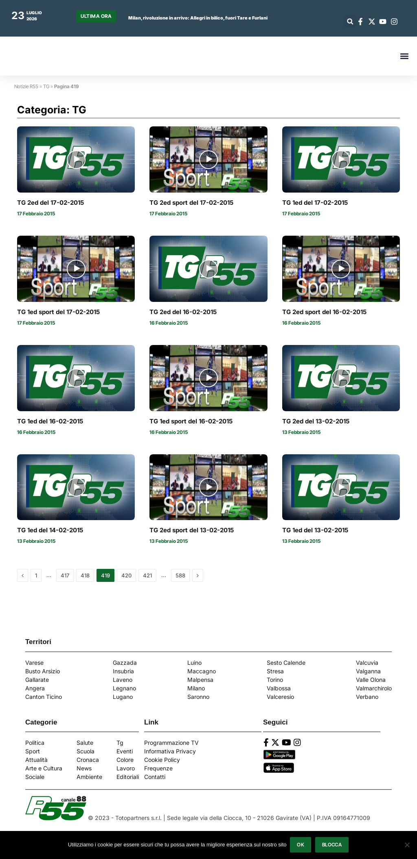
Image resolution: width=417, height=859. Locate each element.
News (84, 768)
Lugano (123, 696)
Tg (119, 742)
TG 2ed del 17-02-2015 (50, 202)
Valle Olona (371, 679)
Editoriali (127, 776)
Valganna (368, 671)
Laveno (122, 679)
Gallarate (37, 679)
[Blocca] (407, 845)
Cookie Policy (162, 759)
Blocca (332, 845)
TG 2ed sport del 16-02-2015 (324, 312)
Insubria (123, 671)
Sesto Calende (286, 662)
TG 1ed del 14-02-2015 (50, 530)
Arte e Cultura (43, 768)
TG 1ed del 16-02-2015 (50, 421)
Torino (275, 679)
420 (126, 575)
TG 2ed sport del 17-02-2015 (191, 202)
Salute (85, 742)
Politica (34, 742)
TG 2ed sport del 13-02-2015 (191, 530)
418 (85, 575)
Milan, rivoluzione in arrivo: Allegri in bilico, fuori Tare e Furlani (198, 18)
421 (147, 575)
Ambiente (89, 776)
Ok (301, 845)
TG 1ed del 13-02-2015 (315, 530)
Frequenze (158, 768)
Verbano (367, 696)
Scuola (85, 751)
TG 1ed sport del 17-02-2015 (58, 312)
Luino (194, 662)
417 (65, 575)
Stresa (275, 671)
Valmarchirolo (374, 688)
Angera (35, 688)
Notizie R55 (26, 86)
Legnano (124, 688)
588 (180, 575)
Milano (196, 688)
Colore (125, 759)
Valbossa (279, 688)
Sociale (34, 776)
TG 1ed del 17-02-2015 (315, 202)
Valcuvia (367, 662)
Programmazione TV (171, 742)
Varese (34, 662)
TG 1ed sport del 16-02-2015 (191, 421)
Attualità (36, 759)
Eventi (124, 751)
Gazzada (125, 662)
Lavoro (125, 768)
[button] (350, 21)
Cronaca (88, 759)
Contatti (154, 776)
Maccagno (201, 671)
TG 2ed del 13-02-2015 (315, 421)
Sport (32, 751)
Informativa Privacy (170, 751)
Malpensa (200, 679)
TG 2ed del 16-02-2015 (183, 312)
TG (46, 86)
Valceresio (280, 696)
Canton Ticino (43, 696)
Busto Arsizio (42, 671)
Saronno (198, 696)
